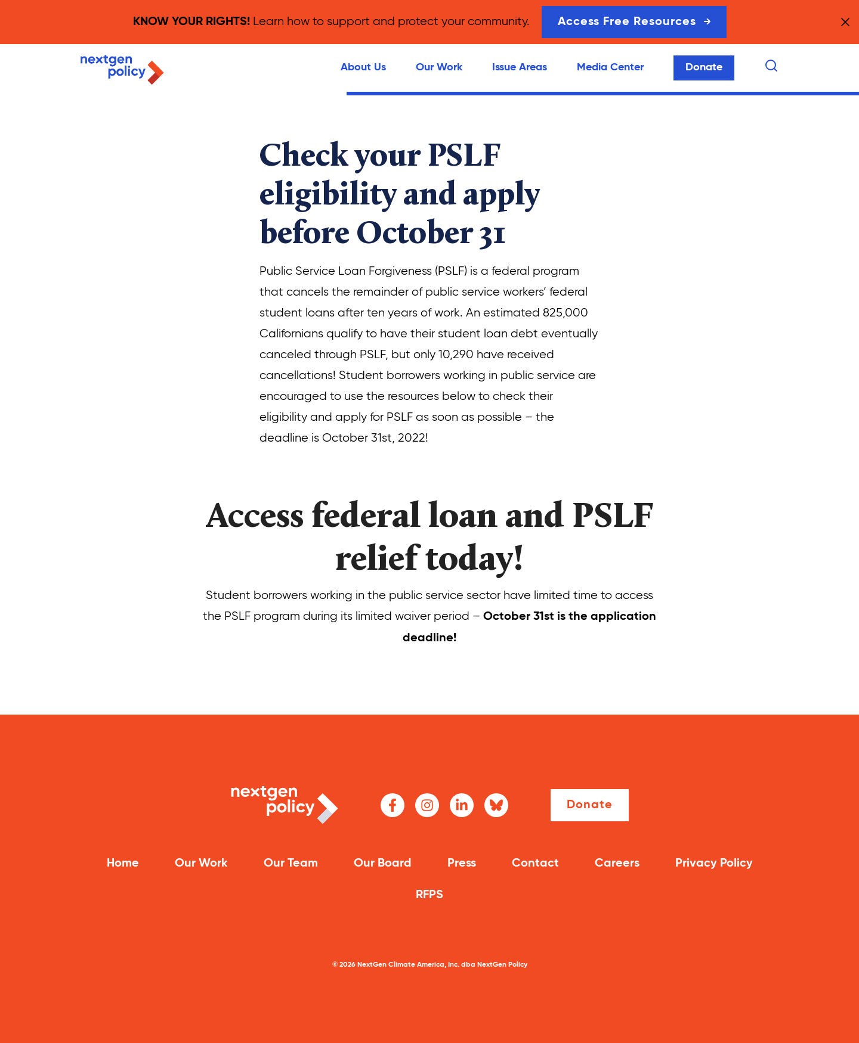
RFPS (429, 895)
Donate (703, 67)
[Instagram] (427, 805)
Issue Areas (519, 67)
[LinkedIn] (462, 805)
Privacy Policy (714, 864)
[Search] (771, 65)
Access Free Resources (634, 22)
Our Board (383, 864)
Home (123, 864)
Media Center (610, 67)
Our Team (291, 864)
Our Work (439, 67)
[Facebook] (392, 805)
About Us (363, 67)
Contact (535, 864)
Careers (617, 864)
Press (461, 864)
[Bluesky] (496, 805)
